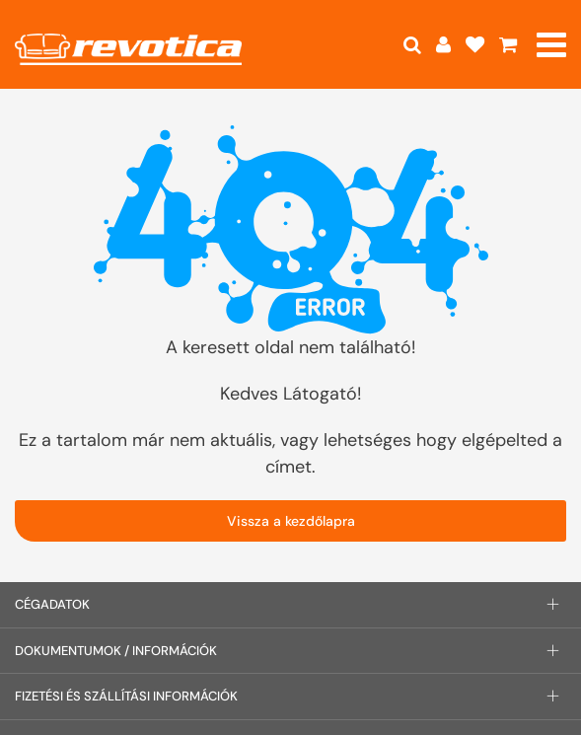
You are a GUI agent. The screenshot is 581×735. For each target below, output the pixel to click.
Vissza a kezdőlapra (291, 521)
